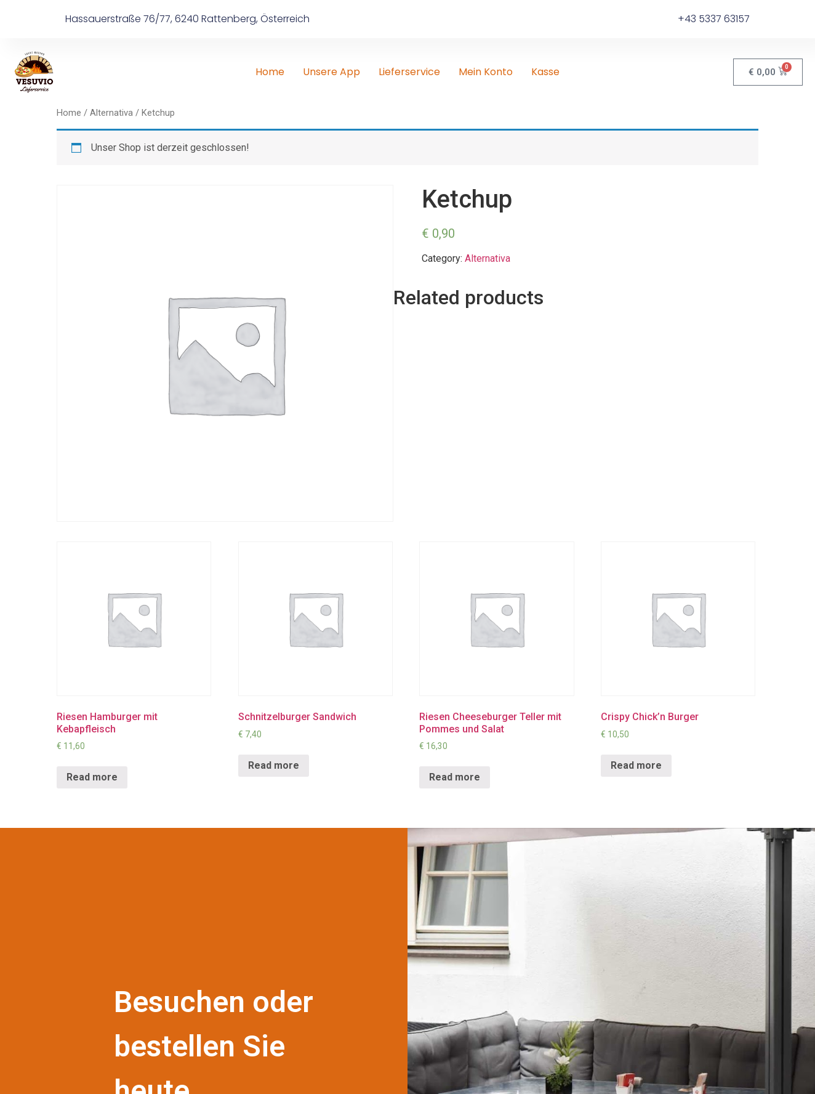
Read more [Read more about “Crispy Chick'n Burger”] (636, 765)
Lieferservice (409, 72)
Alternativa (111, 112)
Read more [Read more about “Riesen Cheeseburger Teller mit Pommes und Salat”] (454, 777)
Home (269, 72)
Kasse (545, 72)
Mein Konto (486, 72)
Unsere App (331, 72)
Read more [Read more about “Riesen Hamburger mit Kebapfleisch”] (92, 777)
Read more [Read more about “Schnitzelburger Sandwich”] (273, 765)
